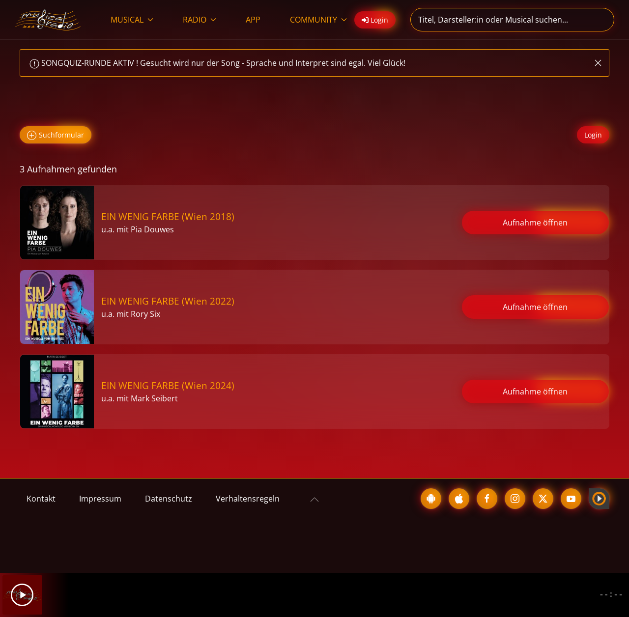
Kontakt (41, 498)
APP (253, 19)
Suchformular (55, 135)
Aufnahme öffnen (535, 222)
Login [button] (375, 20)
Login (593, 135)
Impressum (100, 498)
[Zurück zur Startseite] (48, 19)
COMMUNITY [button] (318, 19)
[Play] (22, 595)
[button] (598, 62)
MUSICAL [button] (132, 19)
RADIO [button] (199, 19)
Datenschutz (168, 498)
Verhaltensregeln (248, 498)
